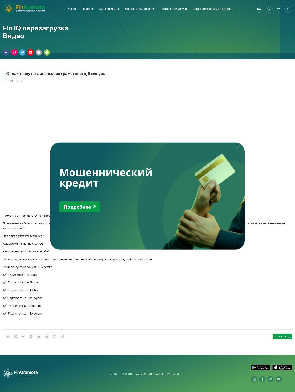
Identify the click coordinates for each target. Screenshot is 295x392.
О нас (72, 8)
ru (259, 8)
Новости (88, 8)
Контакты (173, 373)
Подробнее (80, 206)
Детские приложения (149, 373)
